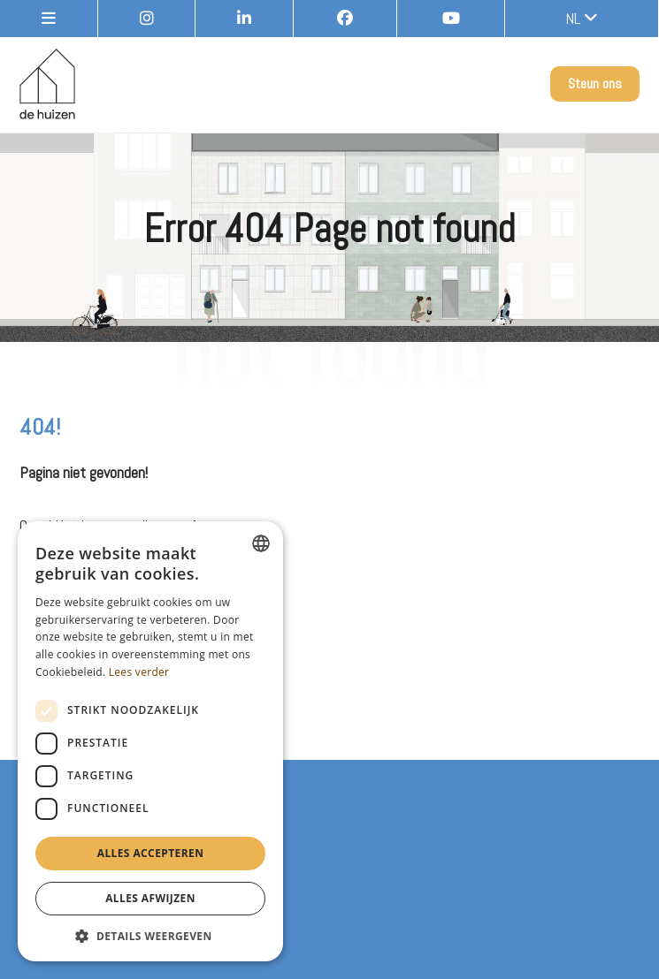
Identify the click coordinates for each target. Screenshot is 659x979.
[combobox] (261, 543)
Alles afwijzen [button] (150, 898)
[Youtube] (451, 18)
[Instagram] (147, 18)
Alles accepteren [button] (150, 853)
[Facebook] (345, 18)
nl (581, 18)
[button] (150, 935)
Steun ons (595, 83)
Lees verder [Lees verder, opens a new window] (139, 671)
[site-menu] (49, 18)
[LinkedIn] (244, 18)
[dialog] (150, 741)
